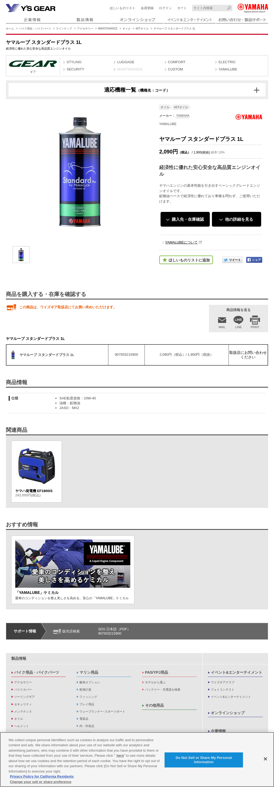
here (120, 757)
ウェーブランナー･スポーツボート (102, 711)
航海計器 (85, 689)
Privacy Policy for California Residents (42, 778)
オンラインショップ (228, 713)
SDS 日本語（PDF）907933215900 (114, 631)
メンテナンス (23, 711)
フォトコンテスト (222, 689)
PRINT (255, 327)
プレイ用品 (86, 704)
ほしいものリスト (122, 8)
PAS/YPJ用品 (156, 672)
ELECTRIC (227, 62)
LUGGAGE (125, 62)
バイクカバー (23, 689)
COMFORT (176, 62)
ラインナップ (64, 28)
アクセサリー (85, 28)
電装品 (83, 718)
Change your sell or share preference (40, 784)
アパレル (20, 733)
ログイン (165, 8)
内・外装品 (86, 726)
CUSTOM (175, 69)
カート (182, 8)
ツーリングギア (24, 696)
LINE (238, 327)
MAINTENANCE (108, 28)
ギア (33, 66)
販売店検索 (71, 631)
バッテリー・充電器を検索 (162, 689)
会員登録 (147, 8)
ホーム (10, 28)
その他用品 (154, 705)
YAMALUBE (228, 69)
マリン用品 (88, 672)
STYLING (74, 62)
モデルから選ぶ (155, 682)
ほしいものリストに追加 (189, 260)
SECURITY (75, 69)
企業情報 (218, 731)
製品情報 (18, 658)
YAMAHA (182, 116)
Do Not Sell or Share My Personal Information (204, 762)
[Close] (265, 761)
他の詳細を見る (239, 219)
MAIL (222, 327)
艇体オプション (89, 682)
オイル (127, 28)
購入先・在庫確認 (188, 219)
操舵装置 (85, 733)
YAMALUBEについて (181, 242)
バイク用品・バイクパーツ (35, 28)
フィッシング (88, 696)
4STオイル (142, 28)
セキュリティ (23, 704)
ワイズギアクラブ (222, 682)
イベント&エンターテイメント (236, 672)
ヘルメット (21, 726)
